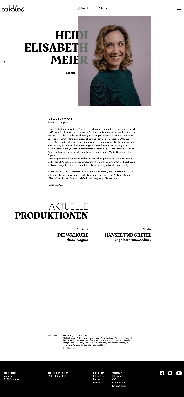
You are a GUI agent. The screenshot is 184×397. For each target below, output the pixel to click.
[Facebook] (162, 373)
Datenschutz (117, 376)
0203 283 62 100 (57, 376)
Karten (104, 8)
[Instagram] (170, 373)
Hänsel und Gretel (128, 235)
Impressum (116, 372)
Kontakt (96, 382)
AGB (113, 379)
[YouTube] (179, 373)
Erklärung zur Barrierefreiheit (118, 384)
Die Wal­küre (72, 235)
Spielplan (85, 8)
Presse (96, 379)
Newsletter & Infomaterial (99, 374)
